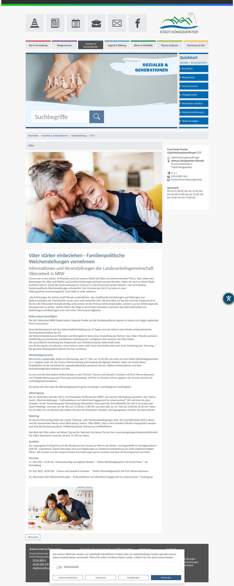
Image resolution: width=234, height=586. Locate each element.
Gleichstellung (78, 135)
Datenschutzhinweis (68, 577)
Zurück (33, 538)
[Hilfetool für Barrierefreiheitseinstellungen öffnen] (228, 298)
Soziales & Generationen (55, 135)
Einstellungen (133, 577)
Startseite (33, 135)
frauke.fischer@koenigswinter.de (187, 179)
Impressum (101, 577)
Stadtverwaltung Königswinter (45, 549)
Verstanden (166, 577)
